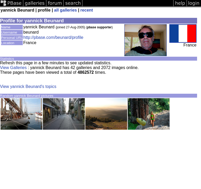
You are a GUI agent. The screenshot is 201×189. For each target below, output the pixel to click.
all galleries (65, 10)
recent (86, 10)
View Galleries (13, 67)
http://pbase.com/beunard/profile (53, 37)
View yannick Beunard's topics (28, 86)
